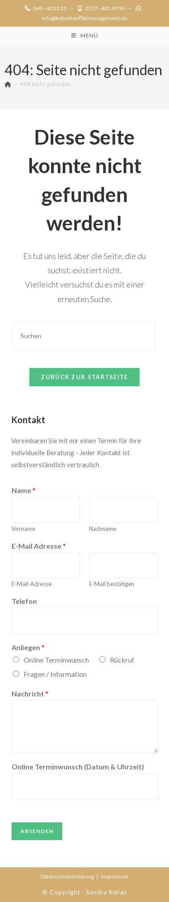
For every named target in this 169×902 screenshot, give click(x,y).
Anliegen (28, 647)
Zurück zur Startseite (84, 376)
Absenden (37, 831)
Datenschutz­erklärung (67, 876)
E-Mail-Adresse (32, 583)
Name (24, 490)
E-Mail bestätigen (111, 583)
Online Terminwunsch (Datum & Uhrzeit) (78, 766)
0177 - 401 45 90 (101, 8)
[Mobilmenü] (84, 35)
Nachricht (30, 693)
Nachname (102, 528)
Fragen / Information (55, 674)
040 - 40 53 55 (46, 8)
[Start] (7, 84)
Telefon (24, 601)
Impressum (115, 876)
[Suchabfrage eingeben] (84, 336)
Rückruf (122, 659)
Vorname (23, 528)
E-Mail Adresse (39, 546)
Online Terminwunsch (56, 659)
